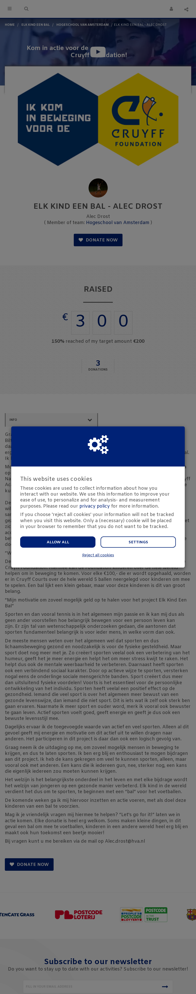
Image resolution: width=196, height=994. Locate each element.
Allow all (58, 542)
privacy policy (94, 506)
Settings (138, 542)
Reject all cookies (98, 555)
